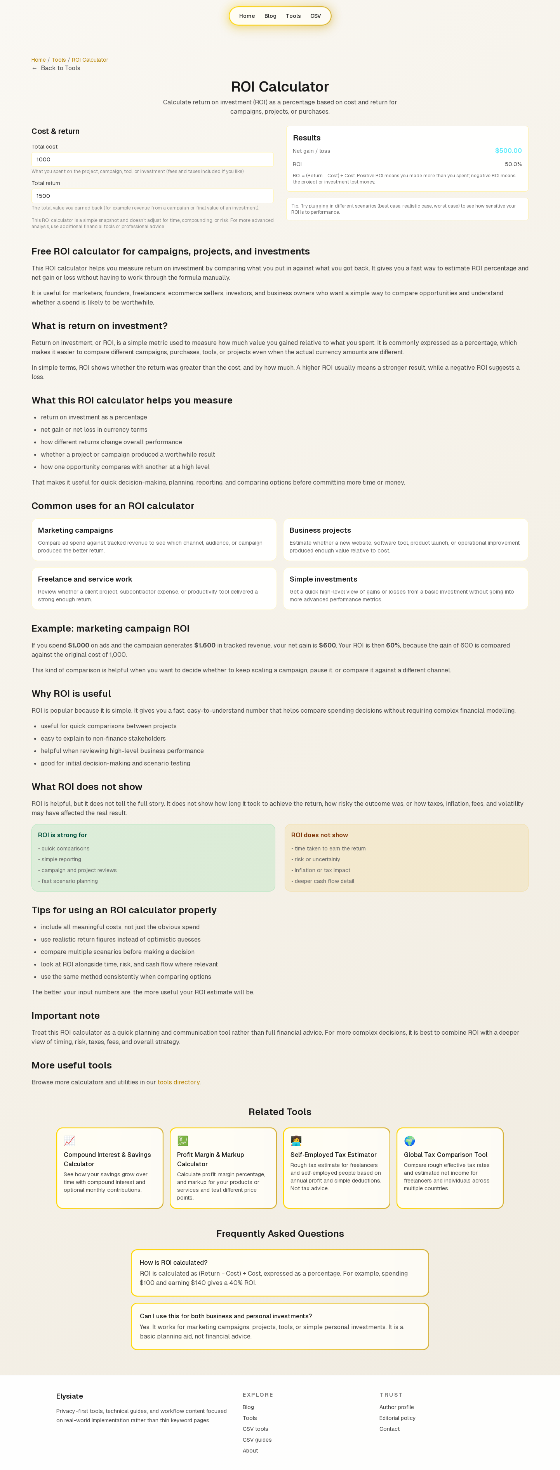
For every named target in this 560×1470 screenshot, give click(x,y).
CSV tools (255, 1428)
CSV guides (257, 1439)
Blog (270, 15)
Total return (45, 183)
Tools (293, 15)
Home (247, 15)
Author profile (396, 1407)
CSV (315, 15)
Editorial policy (397, 1418)
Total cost (44, 146)
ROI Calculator (90, 59)
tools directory (179, 1082)
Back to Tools (55, 68)
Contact (389, 1428)
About (250, 1450)
